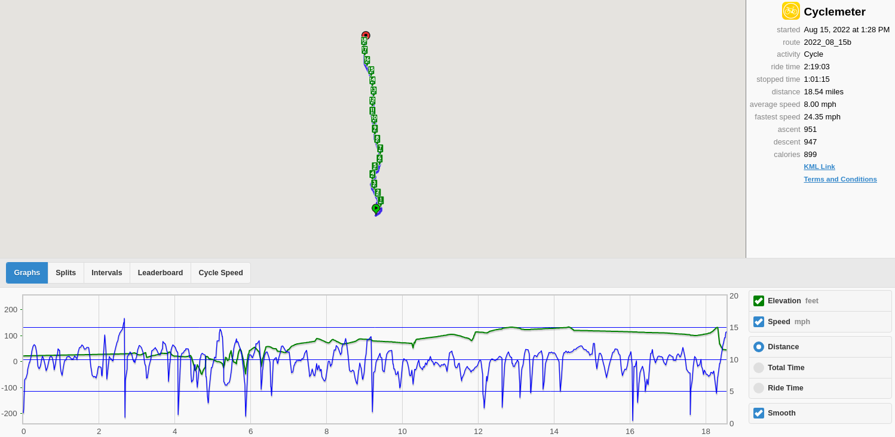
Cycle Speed (220, 273)
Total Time (786, 368)
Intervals (106, 273)
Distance (783, 347)
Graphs (27, 273)
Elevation (793, 301)
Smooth (782, 413)
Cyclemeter (834, 11)
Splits (66, 273)
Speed (789, 322)
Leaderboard (160, 273)
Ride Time (786, 388)
